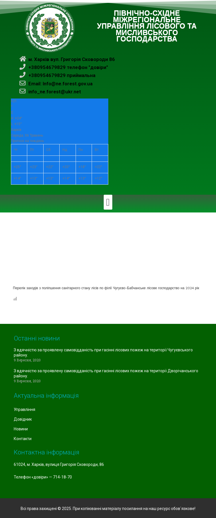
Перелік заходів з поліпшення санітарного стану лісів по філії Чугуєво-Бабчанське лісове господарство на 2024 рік (106, 288)
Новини (21, 429)
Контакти (23, 438)
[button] (108, 202)
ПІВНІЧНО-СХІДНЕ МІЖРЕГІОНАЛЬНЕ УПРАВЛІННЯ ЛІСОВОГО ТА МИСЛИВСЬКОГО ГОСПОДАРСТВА (147, 26)
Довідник (23, 419)
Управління (24, 409)
